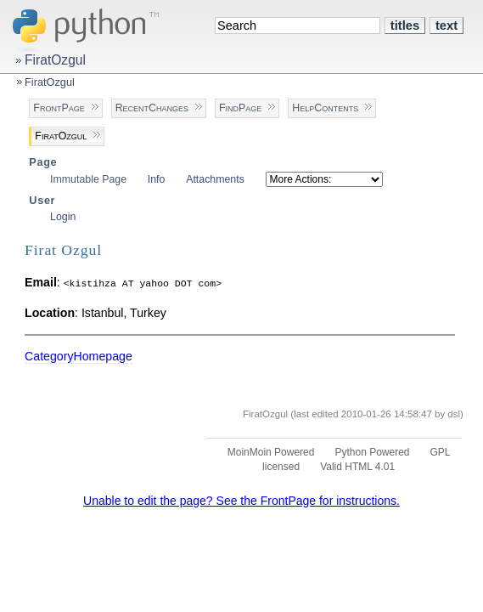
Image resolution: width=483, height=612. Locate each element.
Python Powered (371, 452)
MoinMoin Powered (271, 452)
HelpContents (325, 108)
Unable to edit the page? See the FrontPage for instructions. (241, 500)
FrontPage (58, 108)
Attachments (215, 179)
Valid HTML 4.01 (357, 467)
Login (63, 217)
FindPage (240, 108)
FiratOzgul (55, 60)
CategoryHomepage (78, 356)
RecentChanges (151, 108)
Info (157, 179)
